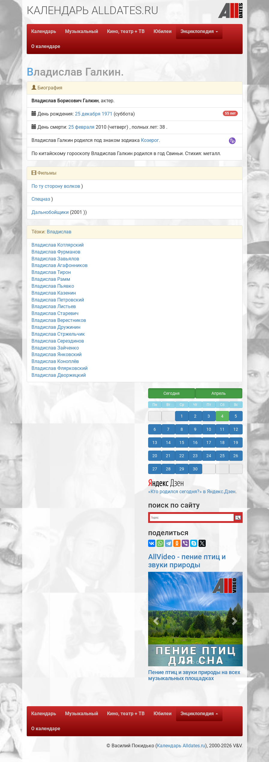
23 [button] (195, 455)
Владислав (59, 232)
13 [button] (154, 442)
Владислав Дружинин (55, 327)
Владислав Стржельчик (58, 334)
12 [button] (235, 429)
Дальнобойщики (50, 212)
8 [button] (182, 429)
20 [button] (154, 455)
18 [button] (222, 442)
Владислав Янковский (56, 354)
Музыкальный (81, 31)
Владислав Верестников (58, 320)
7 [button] (168, 429)
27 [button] (154, 468)
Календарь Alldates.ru (181, 745)
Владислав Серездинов (57, 341)
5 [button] (236, 416)
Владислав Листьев (53, 306)
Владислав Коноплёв (55, 361)
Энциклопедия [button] (199, 31)
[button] (155, 619)
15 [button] (181, 442)
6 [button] (155, 429)
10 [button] (208, 429)
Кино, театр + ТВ (126, 31)
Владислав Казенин (53, 293)
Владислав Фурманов (55, 252)
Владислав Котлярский (57, 245)
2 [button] (195, 416)
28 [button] (168, 468)
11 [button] (222, 429)
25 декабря (87, 114)
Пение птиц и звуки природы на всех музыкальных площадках (194, 675)
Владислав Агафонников (59, 265)
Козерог (150, 140)
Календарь (43, 31)
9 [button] (195, 429)
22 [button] (181, 455)
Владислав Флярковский (59, 368)
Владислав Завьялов (55, 259)
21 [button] (168, 455)
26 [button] (235, 455)
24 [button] (208, 455)
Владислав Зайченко (55, 348)
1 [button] (182, 416)
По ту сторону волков (55, 186)
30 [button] (195, 468)
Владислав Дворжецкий (58, 375)
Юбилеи (163, 31)
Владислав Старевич (55, 313)
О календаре (45, 46)
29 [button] (181, 468)
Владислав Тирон (51, 272)
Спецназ (40, 199)
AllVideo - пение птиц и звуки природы (187, 561)
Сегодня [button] (171, 393)
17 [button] (208, 442)
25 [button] (222, 455)
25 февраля (81, 127)
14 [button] (168, 442)
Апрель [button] (218, 393)
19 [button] (235, 442)
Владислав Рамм (50, 279)
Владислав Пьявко (52, 286)
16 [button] (195, 442)
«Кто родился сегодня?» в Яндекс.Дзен (191, 485)
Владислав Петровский (57, 300)
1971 (107, 114)
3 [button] (209, 416)
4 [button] (222, 416)
